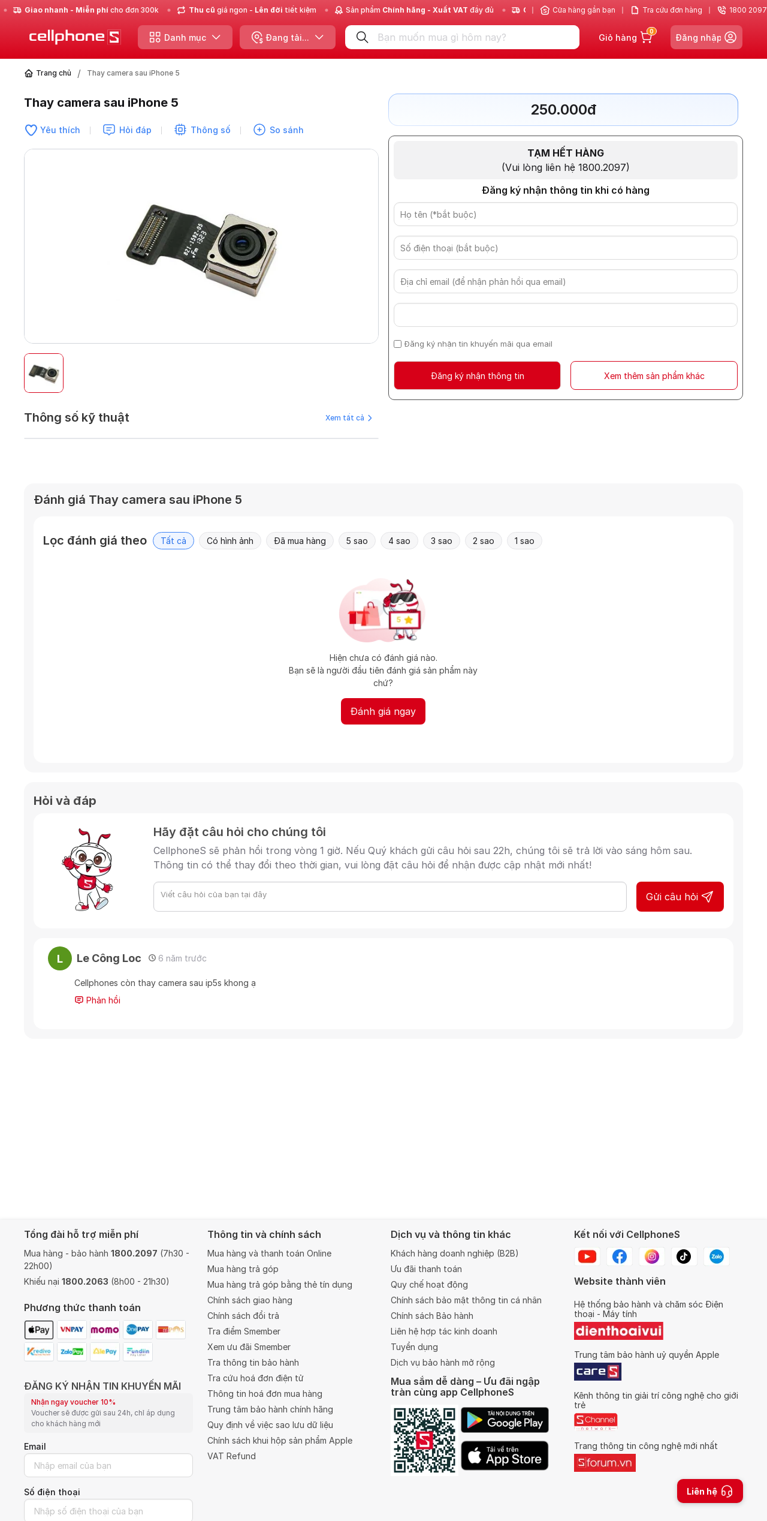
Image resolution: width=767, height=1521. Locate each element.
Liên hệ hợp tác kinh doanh (444, 1331)
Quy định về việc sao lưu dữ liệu (270, 1425)
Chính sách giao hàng (249, 1300)
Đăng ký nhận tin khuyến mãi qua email (478, 343)
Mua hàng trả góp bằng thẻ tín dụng (279, 1284)
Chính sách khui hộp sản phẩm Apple (279, 1440)
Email (35, 1446)
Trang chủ (53, 72)
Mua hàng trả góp (243, 1269)
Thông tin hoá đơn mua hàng (264, 1393)
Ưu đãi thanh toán (426, 1269)
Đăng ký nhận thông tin (477, 376)
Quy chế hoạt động (429, 1284)
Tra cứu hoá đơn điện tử (255, 1378)
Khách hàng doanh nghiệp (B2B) (455, 1253)
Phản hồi (97, 1000)
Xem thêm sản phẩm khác (654, 376)
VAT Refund (231, 1456)
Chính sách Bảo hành (432, 1315)
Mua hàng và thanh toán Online (269, 1253)
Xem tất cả (348, 417)
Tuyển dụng (414, 1347)
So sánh (287, 130)
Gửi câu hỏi (680, 896)
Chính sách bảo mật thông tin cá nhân (466, 1300)
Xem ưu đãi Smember (249, 1347)
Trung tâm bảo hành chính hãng (270, 1409)
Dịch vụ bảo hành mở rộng (443, 1362)
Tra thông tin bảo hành (253, 1362)
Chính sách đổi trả (243, 1315)
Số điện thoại (52, 1492)
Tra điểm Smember (243, 1331)
